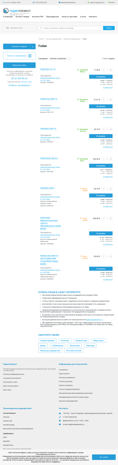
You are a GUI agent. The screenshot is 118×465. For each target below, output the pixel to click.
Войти (111, 2)
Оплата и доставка (69, 17)
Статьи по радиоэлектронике (69, 389)
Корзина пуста (14, 28)
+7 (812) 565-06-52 (40, 2)
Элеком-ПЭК (7, 421)
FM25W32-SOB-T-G (48, 129)
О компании (8, 17)
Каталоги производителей (68, 401)
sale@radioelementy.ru (68, 2)
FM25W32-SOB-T (47, 188)
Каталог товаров (22, 17)
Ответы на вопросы (19, 85)
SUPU (5, 437)
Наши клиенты (64, 373)
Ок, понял (104, 457)
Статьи (83, 17)
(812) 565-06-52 (19, 78)
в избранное (108, 87)
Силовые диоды (9, 425)
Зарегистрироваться (96, 2)
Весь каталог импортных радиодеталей (17, 449)
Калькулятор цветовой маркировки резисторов (75, 393)
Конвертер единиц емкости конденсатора (73, 397)
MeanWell (6, 441)
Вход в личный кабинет (10, 386)
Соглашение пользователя (12, 378)
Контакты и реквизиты (67, 377)
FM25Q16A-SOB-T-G (48, 99)
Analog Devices (8, 445)
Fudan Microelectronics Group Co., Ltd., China (50, 79)
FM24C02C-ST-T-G (47, 69)
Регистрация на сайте (10, 382)
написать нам (26, 82)
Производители (52, 17)
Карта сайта (7, 390)
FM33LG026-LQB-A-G (49, 158)
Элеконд (6, 417)
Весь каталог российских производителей (18, 428)
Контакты (93, 17)
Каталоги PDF (37, 17)
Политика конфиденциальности (13, 374)
